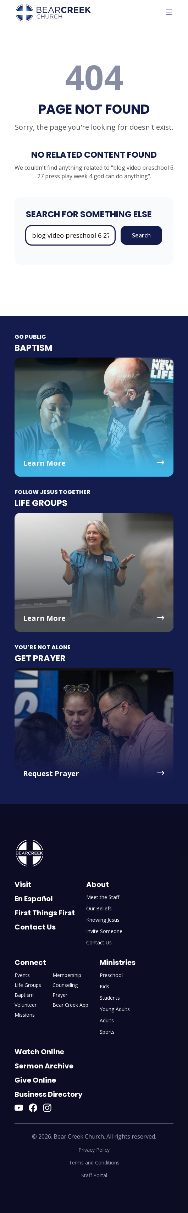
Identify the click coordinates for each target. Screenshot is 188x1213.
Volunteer (26, 1004)
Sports (107, 1031)
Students (110, 997)
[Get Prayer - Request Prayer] (94, 727)
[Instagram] (47, 1108)
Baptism (24, 995)
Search (141, 235)
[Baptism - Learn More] (94, 417)
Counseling (65, 985)
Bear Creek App (70, 1004)
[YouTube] (19, 1108)
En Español (34, 899)
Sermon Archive (44, 1066)
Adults (107, 1020)
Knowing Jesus (103, 919)
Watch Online (39, 1052)
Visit (23, 884)
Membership (66, 975)
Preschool (111, 975)
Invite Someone (104, 931)
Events (22, 975)
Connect (30, 962)
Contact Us (35, 927)
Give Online (35, 1080)
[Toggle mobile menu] (169, 12)
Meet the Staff (102, 897)
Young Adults (115, 1009)
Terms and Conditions (94, 1162)
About (97, 884)
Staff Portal (94, 1175)
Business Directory (49, 1094)
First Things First (45, 913)
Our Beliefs (99, 908)
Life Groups (28, 985)
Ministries (118, 962)
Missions (25, 1014)
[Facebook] (33, 1108)
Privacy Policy (94, 1149)
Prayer (59, 995)
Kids (104, 986)
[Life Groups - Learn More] (94, 572)
